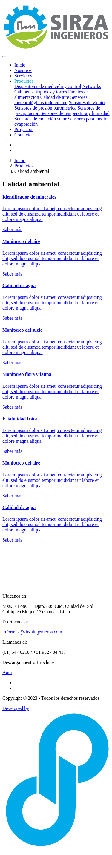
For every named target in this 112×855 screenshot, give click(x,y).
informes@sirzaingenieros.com (32, 631)
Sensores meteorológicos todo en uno (50, 100)
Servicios (23, 75)
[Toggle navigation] (4, 56)
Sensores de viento (87, 102)
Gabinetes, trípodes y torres (40, 91)
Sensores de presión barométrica (45, 107)
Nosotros (23, 70)
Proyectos (23, 129)
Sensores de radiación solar (40, 118)
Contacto (23, 134)
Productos (23, 165)
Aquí (7, 672)
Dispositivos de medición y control (47, 86)
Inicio (19, 64)
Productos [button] (23, 81)
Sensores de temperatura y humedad (75, 113)
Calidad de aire (54, 97)
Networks (91, 86)
